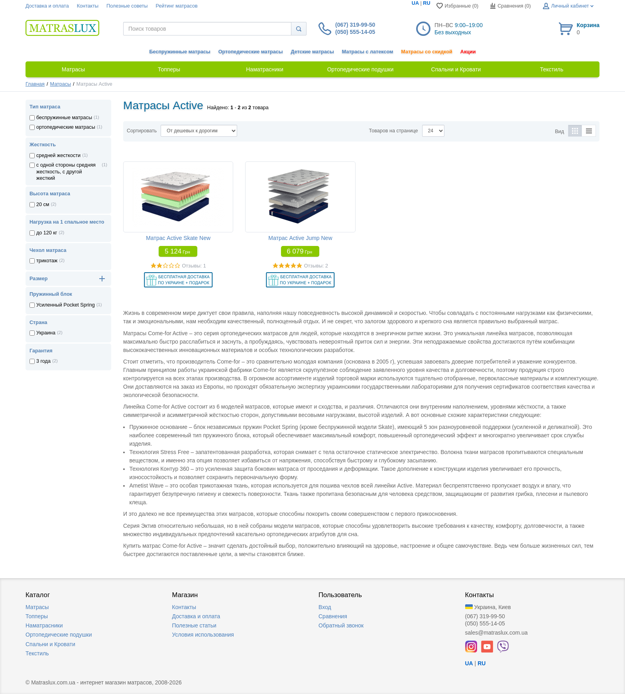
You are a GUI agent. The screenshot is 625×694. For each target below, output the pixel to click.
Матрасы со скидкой (426, 52)
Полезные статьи (194, 625)
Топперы (37, 616)
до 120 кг (46, 233)
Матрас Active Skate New (178, 238)
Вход (324, 607)
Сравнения (332, 616)
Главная (35, 84)
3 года (43, 361)
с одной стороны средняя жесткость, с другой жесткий (66, 171)
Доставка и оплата (47, 6)
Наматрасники (44, 625)
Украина (45, 333)
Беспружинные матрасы (179, 52)
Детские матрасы (312, 52)
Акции (468, 52)
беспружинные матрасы (64, 117)
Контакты (87, 6)
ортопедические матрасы (65, 127)
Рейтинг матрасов (177, 6)
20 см (42, 204)
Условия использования (203, 634)
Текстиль (37, 653)
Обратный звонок (341, 625)
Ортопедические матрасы (250, 52)
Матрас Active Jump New (300, 238)
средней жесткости (58, 155)
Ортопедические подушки (59, 634)
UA (415, 3)
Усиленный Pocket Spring (65, 305)
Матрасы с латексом (367, 52)
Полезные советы (127, 6)
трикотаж (46, 260)
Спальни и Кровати (50, 644)
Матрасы (60, 84)
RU (426, 3)
